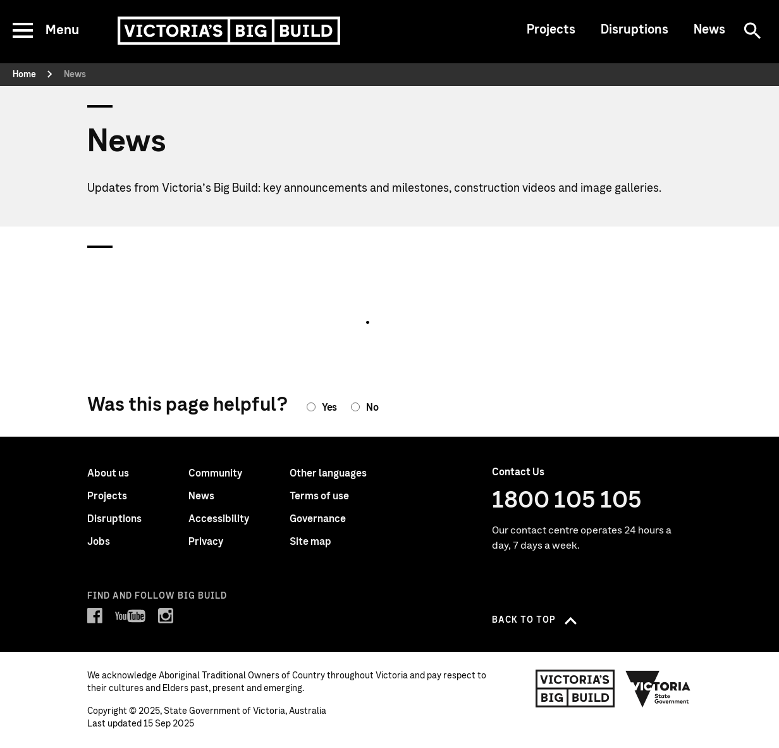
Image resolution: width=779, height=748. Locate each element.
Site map (310, 542)
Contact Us (518, 472)
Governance (318, 519)
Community (215, 473)
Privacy (205, 542)
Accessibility (218, 519)
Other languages (328, 473)
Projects (551, 29)
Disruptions (634, 29)
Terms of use (319, 496)
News (709, 29)
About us (108, 473)
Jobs (98, 542)
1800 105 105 (567, 500)
